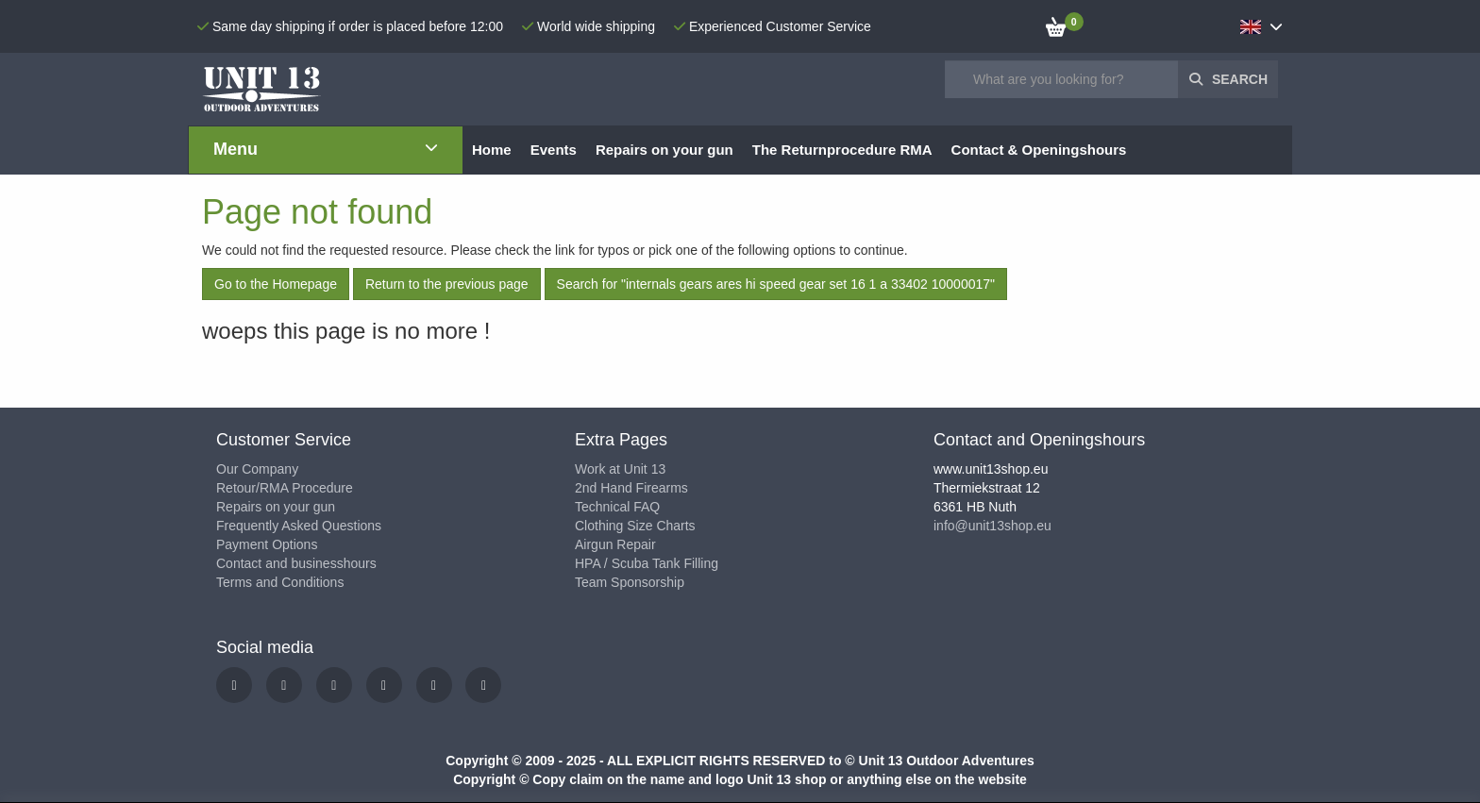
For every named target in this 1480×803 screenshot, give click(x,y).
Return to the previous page (447, 284)
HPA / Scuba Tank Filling (646, 563)
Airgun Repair (615, 544)
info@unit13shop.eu (992, 525)
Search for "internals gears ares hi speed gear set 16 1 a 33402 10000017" (776, 284)
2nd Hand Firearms (631, 487)
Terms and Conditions (280, 582)
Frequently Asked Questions (298, 525)
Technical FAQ (617, 506)
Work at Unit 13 (620, 469)
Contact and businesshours (296, 563)
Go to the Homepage (275, 284)
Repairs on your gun (275, 506)
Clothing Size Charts (635, 525)
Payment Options (266, 544)
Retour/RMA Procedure (284, 487)
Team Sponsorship (629, 582)
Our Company (257, 469)
